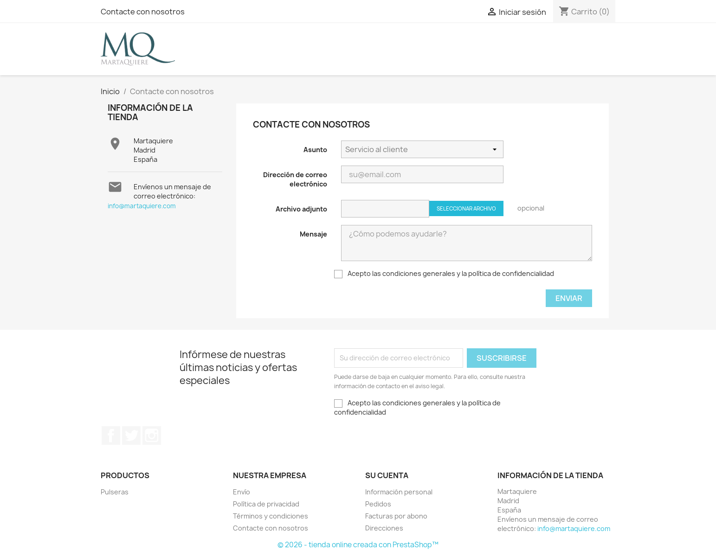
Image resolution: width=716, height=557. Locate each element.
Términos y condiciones (270, 516)
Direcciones (384, 528)
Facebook (111, 435)
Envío (241, 491)
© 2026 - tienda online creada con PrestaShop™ (358, 545)
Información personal (398, 491)
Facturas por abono (396, 516)
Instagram (151, 435)
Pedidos (378, 503)
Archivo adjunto (301, 209)
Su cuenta (386, 475)
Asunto (315, 149)
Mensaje (313, 234)
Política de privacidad (266, 503)
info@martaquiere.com (142, 206)
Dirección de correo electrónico (295, 179)
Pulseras (115, 491)
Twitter (131, 435)
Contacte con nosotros (143, 11)
